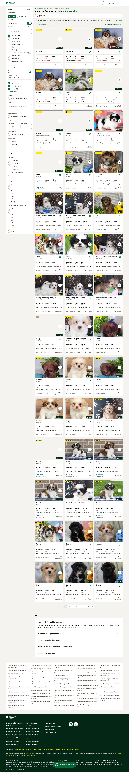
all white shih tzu (59, 675)
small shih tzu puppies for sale (87, 698)
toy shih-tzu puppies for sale (40, 687)
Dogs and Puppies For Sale (14, 724)
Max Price (24, 123)
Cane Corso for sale (12, 744)
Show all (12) (13, 91)
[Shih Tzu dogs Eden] (49, 162)
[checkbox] (9, 36)
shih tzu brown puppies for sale (87, 685)
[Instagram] (76, 724)
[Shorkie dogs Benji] (108, 326)
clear (29, 26)
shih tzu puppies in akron (16, 674)
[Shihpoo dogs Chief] (79, 80)
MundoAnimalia (48, 749)
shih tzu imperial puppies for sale (86, 681)
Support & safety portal (53, 726)
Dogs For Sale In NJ (32, 738)
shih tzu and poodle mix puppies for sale (41, 697)
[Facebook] (71, 724)
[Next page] (92, 606)
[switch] (20, 23)
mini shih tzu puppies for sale (109, 695)
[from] (13, 126)
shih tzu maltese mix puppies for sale (86, 689)
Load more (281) (14, 64)
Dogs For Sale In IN (32, 744)
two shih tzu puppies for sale (109, 692)
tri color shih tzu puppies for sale (86, 706)
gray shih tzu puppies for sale (86, 672)
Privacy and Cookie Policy (26, 755)
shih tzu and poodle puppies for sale (64, 679)
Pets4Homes (19, 749)
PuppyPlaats (37, 749)
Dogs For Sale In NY (32, 731)
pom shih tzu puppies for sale (86, 665)
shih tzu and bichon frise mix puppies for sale (86, 676)
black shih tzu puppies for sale (64, 705)
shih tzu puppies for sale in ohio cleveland (18, 696)
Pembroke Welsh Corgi (13, 731)
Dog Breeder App (50, 732)
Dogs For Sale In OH (32, 735)
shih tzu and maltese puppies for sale (63, 701)
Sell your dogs (49, 729)
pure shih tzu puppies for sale (41, 693)
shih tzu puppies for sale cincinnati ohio (16, 678)
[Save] (60, 52)
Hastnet (28, 749)
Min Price (11, 123)
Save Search (42, 24)
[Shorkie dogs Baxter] (49, 367)
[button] (49, 38)
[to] (26, 126)
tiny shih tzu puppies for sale (86, 669)
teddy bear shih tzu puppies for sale (64, 691)
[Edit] (30, 72)
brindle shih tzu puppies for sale (64, 687)
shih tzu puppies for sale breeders (39, 673)
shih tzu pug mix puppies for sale (63, 671)
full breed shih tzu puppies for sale (41, 683)
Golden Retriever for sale (14, 728)
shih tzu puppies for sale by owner (109, 688)
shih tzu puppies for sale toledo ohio (18, 683)
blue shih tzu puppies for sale (63, 684)
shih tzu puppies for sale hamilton (16, 706)
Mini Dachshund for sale (14, 738)
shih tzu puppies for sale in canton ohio (17, 701)
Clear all (28, 9)
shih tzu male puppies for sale (41, 669)
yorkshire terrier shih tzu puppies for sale (108, 674)
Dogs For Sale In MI (32, 741)
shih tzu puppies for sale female (41, 665)
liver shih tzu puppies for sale (87, 701)
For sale (12, 16)
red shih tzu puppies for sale (109, 684)
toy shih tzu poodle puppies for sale (64, 696)
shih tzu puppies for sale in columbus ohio (17, 666)
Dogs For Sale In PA (32, 728)
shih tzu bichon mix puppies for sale (87, 694)
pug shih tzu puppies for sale (109, 670)
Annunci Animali (60, 749)
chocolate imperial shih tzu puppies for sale (109, 679)
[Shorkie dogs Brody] (108, 367)
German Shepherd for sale (15, 735)
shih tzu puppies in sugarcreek (18, 692)
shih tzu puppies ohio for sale (17, 670)
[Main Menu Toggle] (2, 3)
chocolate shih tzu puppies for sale (110, 666)
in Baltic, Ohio (70, 11)
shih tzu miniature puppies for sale (41, 678)
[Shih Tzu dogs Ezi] (108, 80)
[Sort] (113, 24)
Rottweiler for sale (12, 741)
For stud (21, 16)
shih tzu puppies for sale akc (40, 690)
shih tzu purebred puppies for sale (40, 702)
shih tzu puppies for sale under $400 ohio (18, 688)
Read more (118, 20)
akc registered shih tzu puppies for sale (110, 699)
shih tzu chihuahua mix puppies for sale (64, 666)
